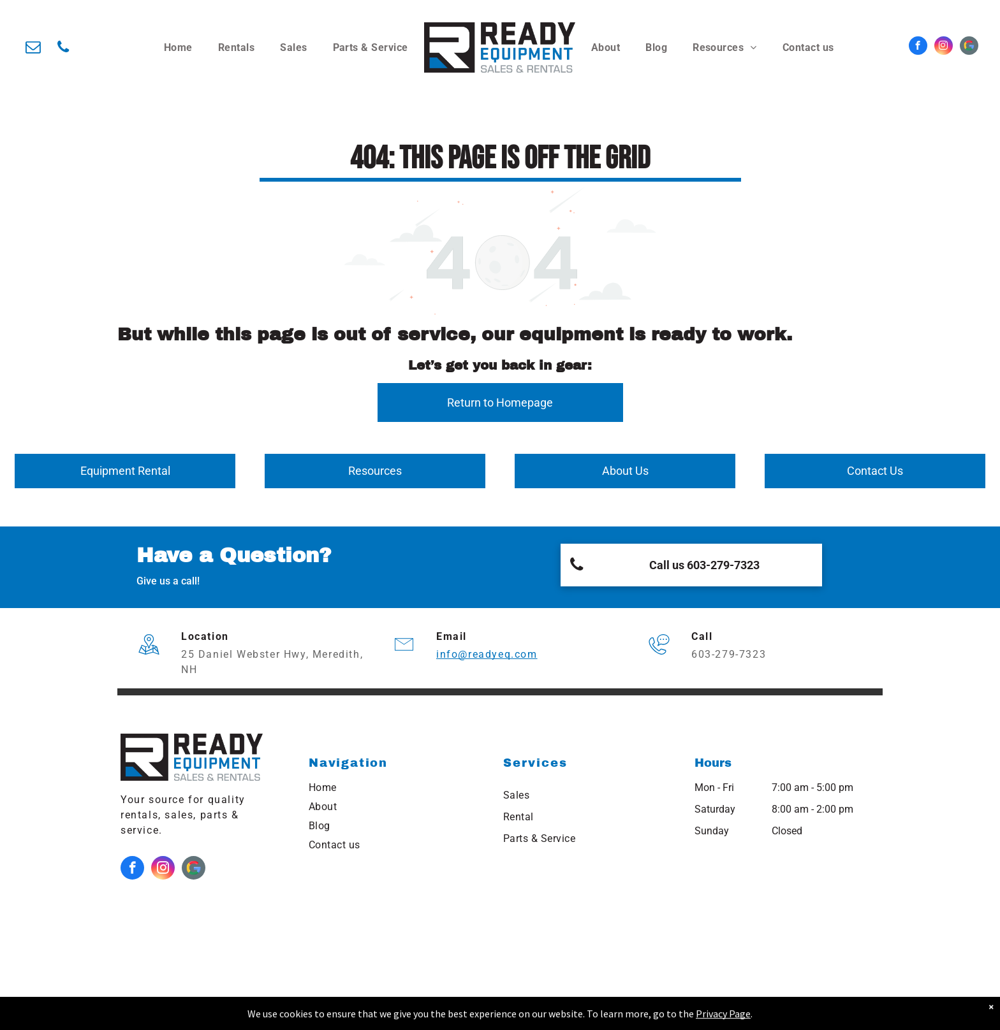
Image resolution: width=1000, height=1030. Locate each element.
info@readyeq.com (487, 654)
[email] (33, 48)
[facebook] (918, 47)
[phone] (63, 48)
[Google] (969, 47)
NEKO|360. (661, 1014)
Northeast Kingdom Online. (467, 1014)
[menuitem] (178, 47)
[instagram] (943, 47)
